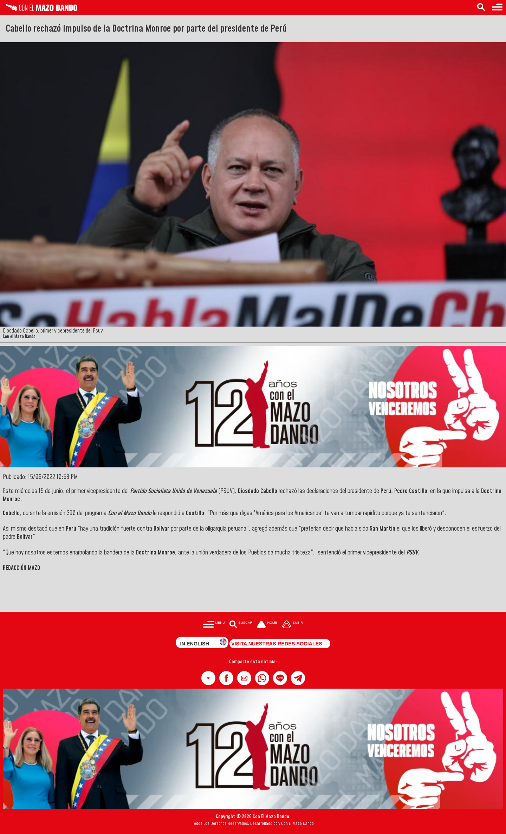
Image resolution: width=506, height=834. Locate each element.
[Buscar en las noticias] (481, 7)
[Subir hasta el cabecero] (292, 625)
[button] (208, 678)
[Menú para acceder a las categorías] (497, 7)
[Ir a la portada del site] (267, 625)
